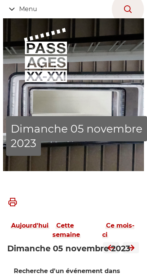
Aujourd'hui (30, 225)
